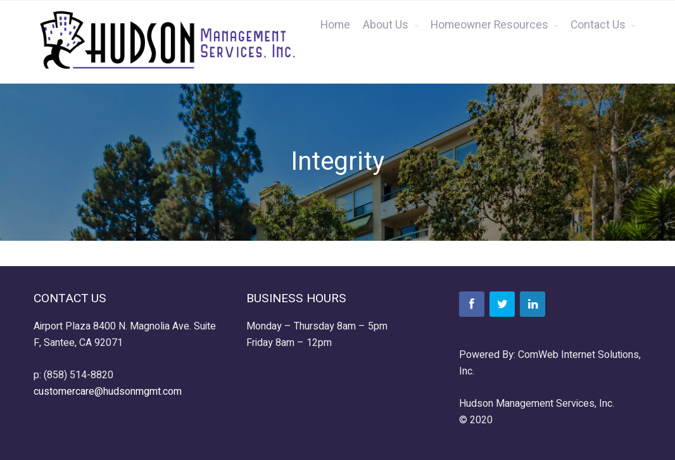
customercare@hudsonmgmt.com (108, 391)
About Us (385, 25)
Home (335, 25)
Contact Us (598, 25)
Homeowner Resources (489, 25)
